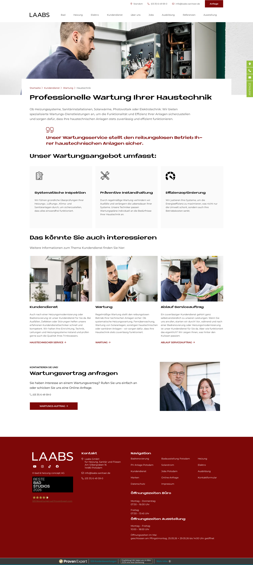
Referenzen (189, 14)
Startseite (35, 87)
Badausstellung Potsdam (175, 458)
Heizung (78, 14)
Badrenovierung (140, 458)
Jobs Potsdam (169, 471)
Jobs (151, 14)
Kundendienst (115, 14)
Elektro (95, 14)
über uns (136, 14)
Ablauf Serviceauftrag (182, 307)
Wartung (68, 87)
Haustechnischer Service (46, 342)
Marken (135, 477)
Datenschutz (138, 483)
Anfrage (214, 3)
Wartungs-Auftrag (52, 406)
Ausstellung (210, 14)
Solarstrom (167, 464)
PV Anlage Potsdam (142, 464)
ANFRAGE (249, 89)
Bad (63, 14)
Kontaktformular (207, 477)
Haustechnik (84, 87)
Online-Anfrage (169, 477)
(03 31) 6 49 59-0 (157, 4)
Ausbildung (168, 14)
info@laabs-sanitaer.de (186, 4)
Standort (137, 4)
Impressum (167, 483)
